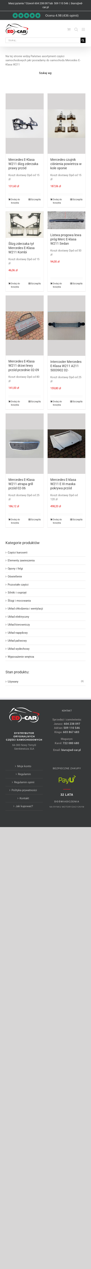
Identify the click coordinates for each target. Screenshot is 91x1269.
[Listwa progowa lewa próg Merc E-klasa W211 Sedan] (67, 220)
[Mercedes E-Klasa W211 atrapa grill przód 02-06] (25, 444)
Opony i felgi (15, 568)
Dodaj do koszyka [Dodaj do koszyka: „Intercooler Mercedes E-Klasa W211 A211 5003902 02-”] (57, 403)
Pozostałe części (18, 584)
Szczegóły (36, 199)
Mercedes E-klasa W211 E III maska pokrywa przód (63, 484)
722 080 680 (70, 743)
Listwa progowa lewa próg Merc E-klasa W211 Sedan (65, 239)
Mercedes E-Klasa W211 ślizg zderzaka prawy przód (23, 164)
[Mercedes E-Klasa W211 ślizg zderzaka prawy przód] (25, 123)
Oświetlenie (15, 576)
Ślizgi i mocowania (19, 600)
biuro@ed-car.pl (71, 750)
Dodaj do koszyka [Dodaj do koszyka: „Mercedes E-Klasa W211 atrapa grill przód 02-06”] (15, 521)
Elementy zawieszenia (21, 560)
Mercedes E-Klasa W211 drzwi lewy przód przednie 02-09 (23, 365)
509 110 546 (60, 3)
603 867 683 (71, 732)
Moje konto (24, 766)
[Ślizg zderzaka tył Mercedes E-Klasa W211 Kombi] (25, 224)
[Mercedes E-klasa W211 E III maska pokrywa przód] (67, 444)
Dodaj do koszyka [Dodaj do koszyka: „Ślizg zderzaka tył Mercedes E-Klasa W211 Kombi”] (15, 285)
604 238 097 (42, 3)
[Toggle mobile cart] (69, 29)
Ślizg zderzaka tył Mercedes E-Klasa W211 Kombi (21, 248)
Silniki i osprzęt (17, 592)
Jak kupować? (24, 806)
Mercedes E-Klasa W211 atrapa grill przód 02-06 (21, 484)
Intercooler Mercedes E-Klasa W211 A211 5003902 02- (65, 366)
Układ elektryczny (18, 616)
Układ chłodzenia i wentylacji (25, 608)
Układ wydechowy (18, 648)
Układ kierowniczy (19, 624)
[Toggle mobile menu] (84, 29)
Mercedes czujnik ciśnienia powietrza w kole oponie (66, 164)
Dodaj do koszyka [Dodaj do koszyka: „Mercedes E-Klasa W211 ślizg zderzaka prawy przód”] (15, 201)
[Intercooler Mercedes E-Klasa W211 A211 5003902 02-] (67, 326)
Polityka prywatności (24, 790)
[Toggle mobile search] (76, 29)
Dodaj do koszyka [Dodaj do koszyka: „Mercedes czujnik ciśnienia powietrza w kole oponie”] (57, 201)
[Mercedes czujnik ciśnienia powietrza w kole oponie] (67, 123)
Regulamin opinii (24, 782)
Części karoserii (17, 552)
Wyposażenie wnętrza (21, 656)
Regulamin (24, 774)
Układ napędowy (18, 632)
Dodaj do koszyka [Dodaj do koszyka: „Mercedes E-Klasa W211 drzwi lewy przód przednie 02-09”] (15, 403)
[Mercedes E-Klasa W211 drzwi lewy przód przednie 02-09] (25, 325)
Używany (13, 681)
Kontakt (24, 798)
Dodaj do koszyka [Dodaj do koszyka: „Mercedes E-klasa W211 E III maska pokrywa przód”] (57, 521)
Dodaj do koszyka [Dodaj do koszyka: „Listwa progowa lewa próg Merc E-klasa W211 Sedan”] (57, 285)
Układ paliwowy (17, 640)
